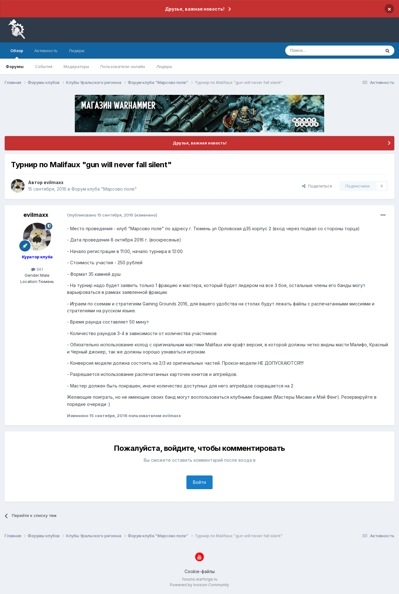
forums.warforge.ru (199, 579)
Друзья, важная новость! (194, 9)
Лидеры (164, 66)
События (43, 66)
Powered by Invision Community (199, 584)
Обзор (16, 53)
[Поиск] (318, 51)
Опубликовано (100, 214)
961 (37, 269)
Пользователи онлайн (122, 66)
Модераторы (76, 66)
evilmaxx (54, 182)
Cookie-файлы (200, 571)
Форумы (15, 66)
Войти (199, 482)
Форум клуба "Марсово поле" (104, 189)
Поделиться (317, 185)
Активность (45, 50)
